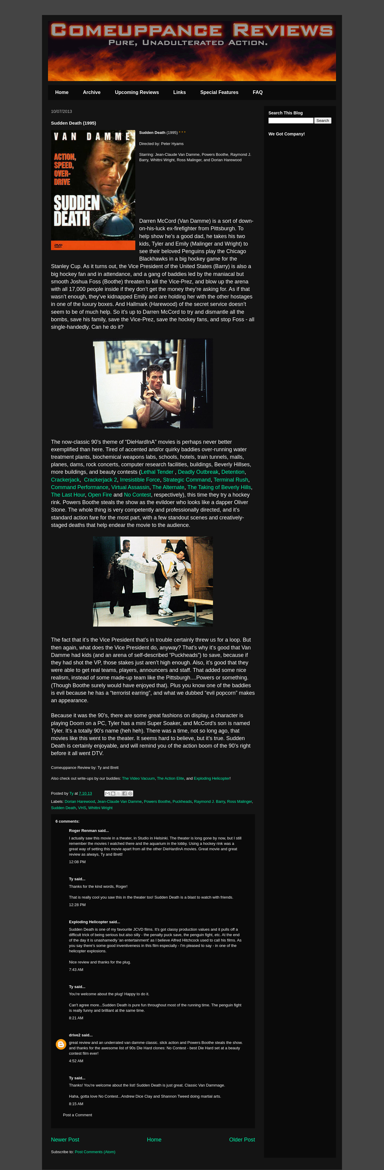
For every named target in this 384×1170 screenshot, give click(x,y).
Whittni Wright (100, 808)
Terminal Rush (231, 480)
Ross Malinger (239, 801)
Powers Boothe (157, 801)
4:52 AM (76, 1061)
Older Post (242, 1140)
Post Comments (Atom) (95, 1152)
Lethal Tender (158, 472)
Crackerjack (65, 480)
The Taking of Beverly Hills (219, 487)
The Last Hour (68, 495)
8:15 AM (76, 1104)
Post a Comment (77, 1115)
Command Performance (79, 487)
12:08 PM (77, 862)
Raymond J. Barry (209, 801)
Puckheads (182, 801)
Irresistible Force (140, 480)
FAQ (258, 92)
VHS (82, 808)
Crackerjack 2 (100, 480)
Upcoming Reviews (137, 92)
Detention (232, 472)
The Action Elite (170, 778)
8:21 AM (76, 1018)
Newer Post (65, 1140)
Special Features (219, 92)
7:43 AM (76, 969)
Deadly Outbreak (198, 472)
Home (61, 92)
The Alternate (168, 487)
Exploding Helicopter (212, 778)
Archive (91, 92)
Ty (71, 879)
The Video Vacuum (138, 778)
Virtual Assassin (130, 487)
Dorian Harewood (80, 801)
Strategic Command (187, 480)
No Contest (137, 495)
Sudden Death (63, 808)
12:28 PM (77, 904)
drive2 (74, 1035)
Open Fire (100, 495)
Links (179, 92)
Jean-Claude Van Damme (119, 801)
